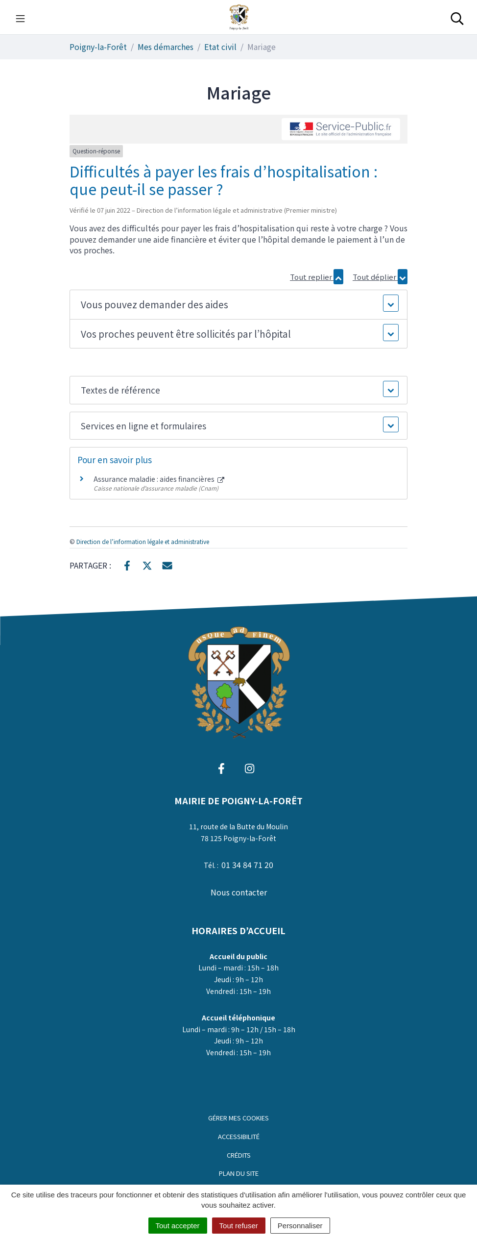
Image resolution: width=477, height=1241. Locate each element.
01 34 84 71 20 (247, 864)
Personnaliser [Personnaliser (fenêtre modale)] (300, 1225)
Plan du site (239, 1173)
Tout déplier (380, 276)
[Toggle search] (457, 17)
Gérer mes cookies (238, 1117)
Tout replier (316, 276)
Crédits (239, 1155)
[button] (238, 304)
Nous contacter (239, 892)
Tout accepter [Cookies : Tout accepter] (178, 1225)
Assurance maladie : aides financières (159, 479)
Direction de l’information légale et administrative (142, 541)
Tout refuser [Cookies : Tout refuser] (238, 1225)
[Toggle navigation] (20, 17)
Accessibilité (239, 1136)
